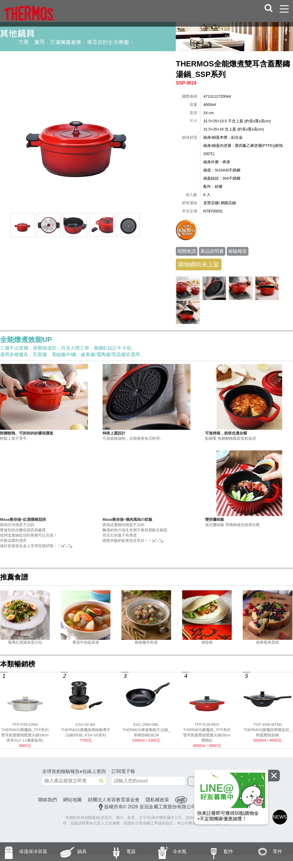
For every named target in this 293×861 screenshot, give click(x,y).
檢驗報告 (237, 251)
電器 (116, 851)
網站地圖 (72, 799)
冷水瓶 (166, 851)
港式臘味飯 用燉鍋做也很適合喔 (249, 522)
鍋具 (68, 851)
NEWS (280, 816)
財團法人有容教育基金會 (113, 799)
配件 (214, 851)
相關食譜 (186, 251)
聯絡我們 (47, 799)
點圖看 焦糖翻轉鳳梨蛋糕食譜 (249, 436)
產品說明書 (212, 251)
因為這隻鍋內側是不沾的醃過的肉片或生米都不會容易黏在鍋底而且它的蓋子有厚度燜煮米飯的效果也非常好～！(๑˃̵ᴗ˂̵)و (146, 530)
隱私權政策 (157, 799)
